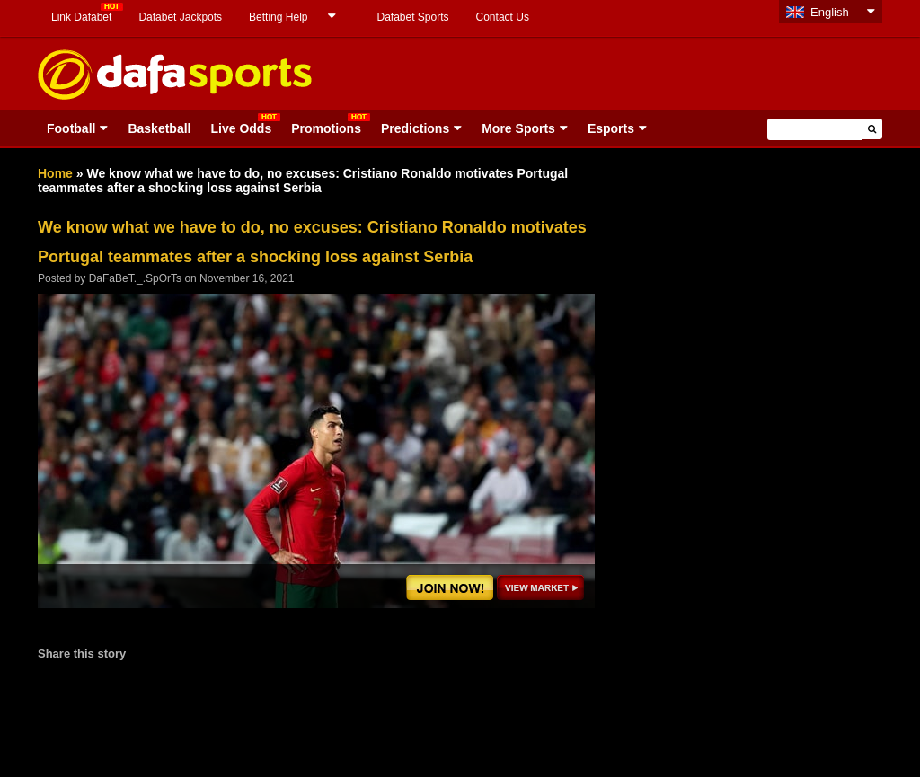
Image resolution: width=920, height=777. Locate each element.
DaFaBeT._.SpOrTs (135, 278)
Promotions (326, 128)
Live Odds (240, 128)
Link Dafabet (81, 17)
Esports (611, 128)
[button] (872, 129)
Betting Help (278, 17)
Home (55, 173)
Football (71, 128)
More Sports (518, 128)
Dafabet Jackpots (180, 17)
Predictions (415, 128)
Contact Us (502, 17)
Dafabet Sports (412, 17)
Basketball (159, 128)
